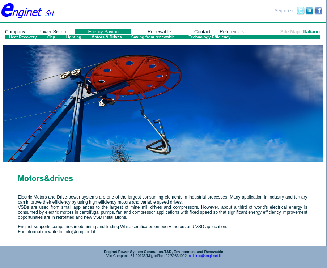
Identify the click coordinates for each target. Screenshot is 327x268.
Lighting (73, 37)
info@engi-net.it (80, 231)
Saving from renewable (153, 37)
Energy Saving (103, 31)
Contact (202, 31)
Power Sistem (52, 31)
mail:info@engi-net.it (204, 256)
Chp (51, 37)
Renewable (159, 31)
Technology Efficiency (210, 37)
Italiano (311, 31)
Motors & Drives (106, 37)
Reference (230, 31)
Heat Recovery (23, 37)
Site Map (290, 31)
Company (15, 31)
